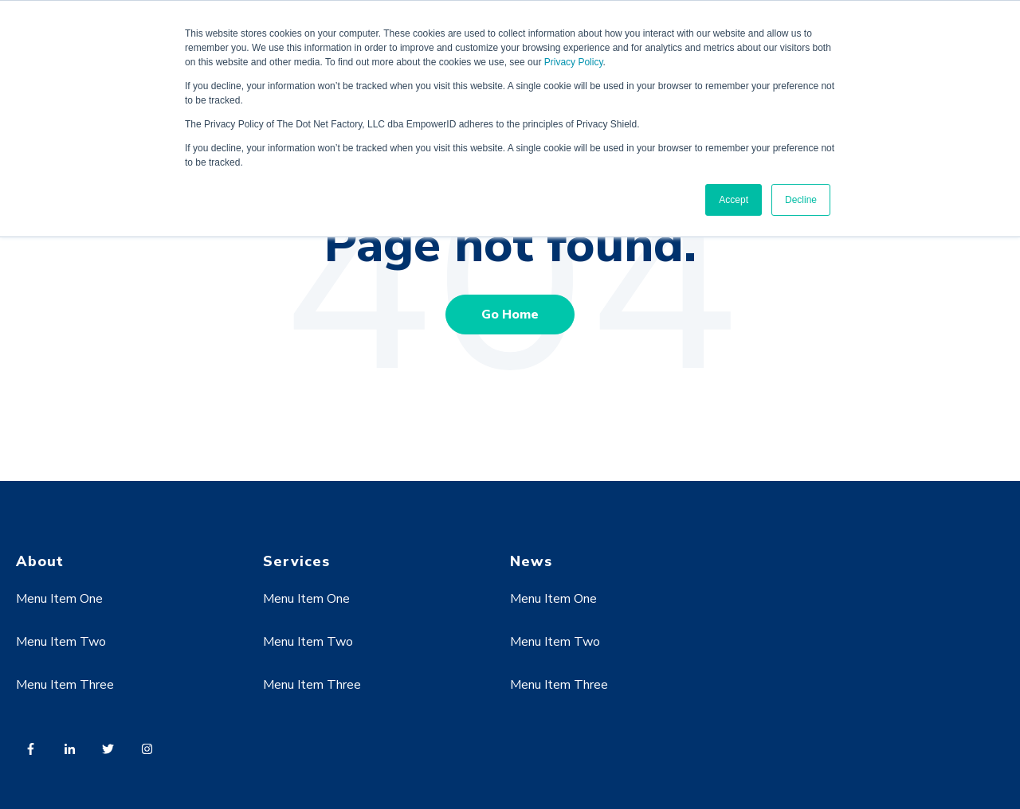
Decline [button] (801, 199)
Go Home (510, 314)
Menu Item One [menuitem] (59, 599)
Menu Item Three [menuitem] (65, 685)
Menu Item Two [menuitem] (61, 642)
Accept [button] (733, 199)
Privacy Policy (573, 62)
